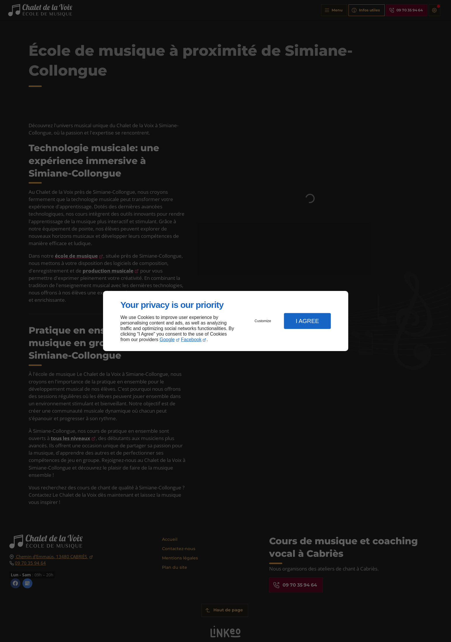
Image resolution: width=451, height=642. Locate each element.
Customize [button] (263, 321)
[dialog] (225, 321)
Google (167, 339)
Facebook (191, 339)
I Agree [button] (307, 321)
